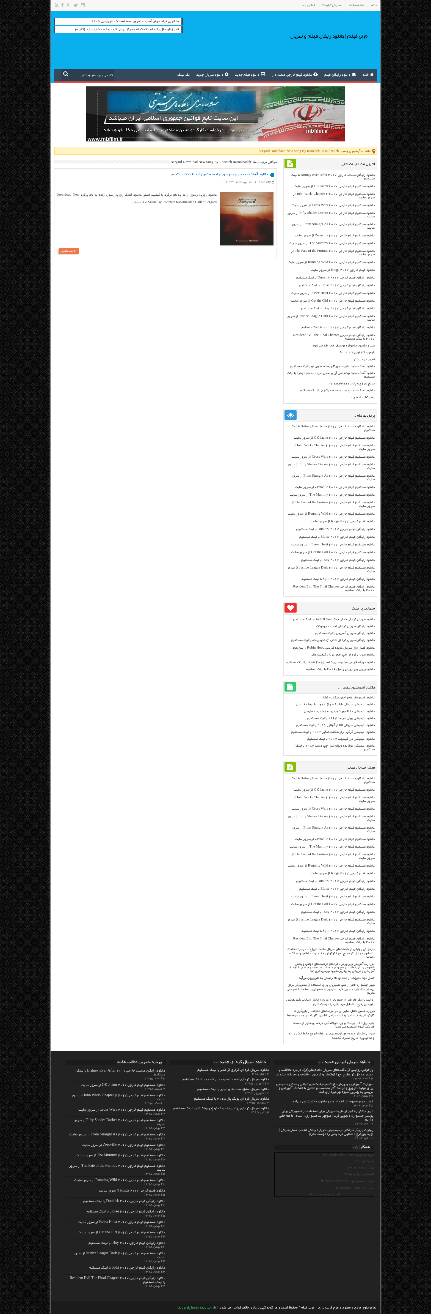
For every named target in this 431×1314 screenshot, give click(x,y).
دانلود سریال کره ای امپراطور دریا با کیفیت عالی (343, 655)
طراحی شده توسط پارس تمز (196, 1308)
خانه (374, 5)
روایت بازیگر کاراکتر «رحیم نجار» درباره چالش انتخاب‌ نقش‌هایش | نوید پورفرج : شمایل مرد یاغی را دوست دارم (326, 1132)
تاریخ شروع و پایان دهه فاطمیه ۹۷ (351, 384)
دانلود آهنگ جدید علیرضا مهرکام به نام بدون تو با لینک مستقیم (332, 366)
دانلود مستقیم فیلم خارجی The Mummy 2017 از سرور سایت (332, 243)
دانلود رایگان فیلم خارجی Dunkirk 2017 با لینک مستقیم (335, 278)
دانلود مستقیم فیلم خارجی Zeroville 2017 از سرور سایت (335, 235)
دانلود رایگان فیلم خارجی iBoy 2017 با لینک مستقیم (337, 308)
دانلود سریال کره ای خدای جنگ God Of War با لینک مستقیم (333, 619)
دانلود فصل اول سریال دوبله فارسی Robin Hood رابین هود (333, 648)
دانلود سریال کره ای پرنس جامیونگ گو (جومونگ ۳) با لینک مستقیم (221, 1109)
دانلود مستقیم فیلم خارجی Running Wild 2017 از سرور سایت (331, 262)
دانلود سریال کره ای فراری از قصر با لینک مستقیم (233, 1070)
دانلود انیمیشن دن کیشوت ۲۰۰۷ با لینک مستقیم (341, 739)
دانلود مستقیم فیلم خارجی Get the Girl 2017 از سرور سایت (333, 301)
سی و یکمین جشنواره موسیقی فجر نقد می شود (344, 346)
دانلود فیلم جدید (250, 74)
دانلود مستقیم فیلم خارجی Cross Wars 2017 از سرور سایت (333, 205)
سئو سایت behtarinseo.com (355, 1188)
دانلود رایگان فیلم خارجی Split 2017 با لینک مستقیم (338, 327)
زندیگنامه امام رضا (362, 397)
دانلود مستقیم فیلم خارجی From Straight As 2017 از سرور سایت (117, 1135)
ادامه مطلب (68, 251)
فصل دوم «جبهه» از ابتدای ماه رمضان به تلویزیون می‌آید (337, 978)
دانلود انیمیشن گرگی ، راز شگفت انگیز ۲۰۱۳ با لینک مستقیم (333, 732)
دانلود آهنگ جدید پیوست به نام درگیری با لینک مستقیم (337, 390)
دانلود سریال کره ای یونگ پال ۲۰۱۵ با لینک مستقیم (231, 1099)
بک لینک (183, 75)
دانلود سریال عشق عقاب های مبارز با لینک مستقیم (233, 1089)
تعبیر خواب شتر (364, 359)
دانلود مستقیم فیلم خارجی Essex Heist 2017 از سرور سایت (333, 293)
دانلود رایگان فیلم (340, 74)
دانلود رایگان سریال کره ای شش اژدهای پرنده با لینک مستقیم (333, 640)
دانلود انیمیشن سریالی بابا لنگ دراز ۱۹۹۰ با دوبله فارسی (335, 704)
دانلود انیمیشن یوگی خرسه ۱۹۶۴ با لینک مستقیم (341, 718)
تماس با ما (308, 5)
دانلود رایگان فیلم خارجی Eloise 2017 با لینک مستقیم (337, 285)
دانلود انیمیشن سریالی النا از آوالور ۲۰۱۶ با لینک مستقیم (335, 725)
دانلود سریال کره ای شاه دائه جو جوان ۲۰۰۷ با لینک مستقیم (226, 1080)
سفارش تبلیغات (332, 5)
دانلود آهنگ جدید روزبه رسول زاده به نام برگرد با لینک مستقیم (220, 175)
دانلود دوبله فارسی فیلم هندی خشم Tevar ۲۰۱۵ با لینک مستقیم (330, 662)
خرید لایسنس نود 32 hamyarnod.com (347, 1181)
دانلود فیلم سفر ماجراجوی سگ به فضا (349, 698)
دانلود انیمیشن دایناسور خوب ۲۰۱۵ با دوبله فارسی (339, 711)
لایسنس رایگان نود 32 (358, 1174)
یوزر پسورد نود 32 (361, 1168)
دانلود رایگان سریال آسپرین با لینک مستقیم (345, 633)
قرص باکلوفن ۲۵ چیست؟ (357, 352)
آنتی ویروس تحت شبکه (324, 1194)
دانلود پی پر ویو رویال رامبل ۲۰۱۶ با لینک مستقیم (340, 669)
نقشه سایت (356, 5)
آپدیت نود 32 (364, 1161)
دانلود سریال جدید (212, 74)
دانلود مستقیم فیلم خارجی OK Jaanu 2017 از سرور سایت (334, 186)
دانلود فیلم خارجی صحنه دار (295, 74)
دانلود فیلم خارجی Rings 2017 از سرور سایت (342, 270)
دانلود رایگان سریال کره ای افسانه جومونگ (345, 626)
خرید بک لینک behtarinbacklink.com (348, 1155)
